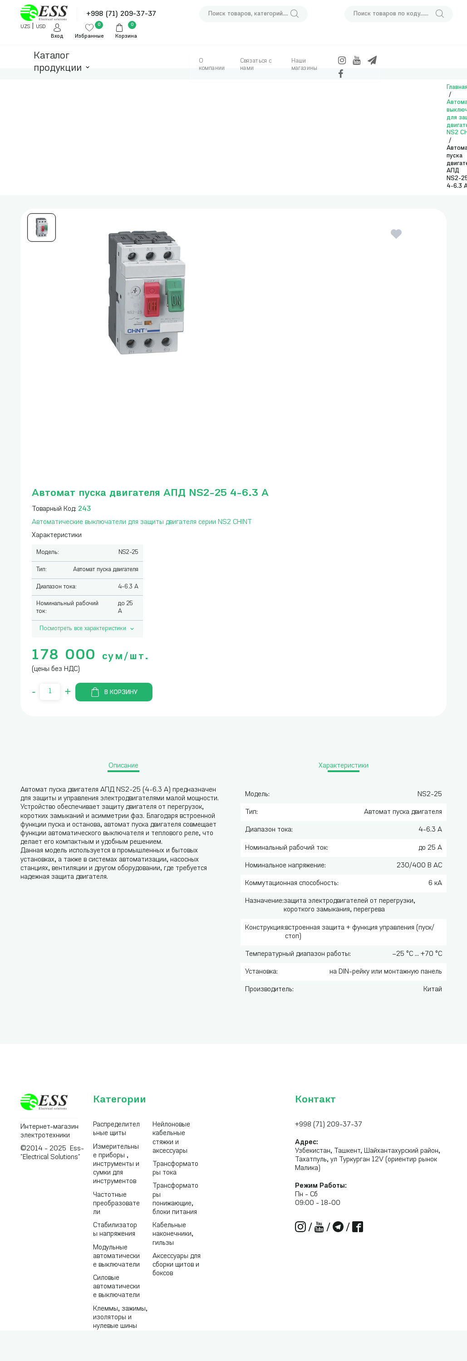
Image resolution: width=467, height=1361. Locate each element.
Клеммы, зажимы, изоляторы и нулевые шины (120, 1318)
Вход (57, 36)
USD (40, 26)
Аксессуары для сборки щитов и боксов (176, 1265)
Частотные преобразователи (116, 1204)
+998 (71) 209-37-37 (121, 14)
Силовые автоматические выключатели (116, 1287)
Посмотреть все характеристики (87, 628)
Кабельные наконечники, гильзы (172, 1234)
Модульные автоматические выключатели (116, 1256)
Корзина (126, 36)
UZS (25, 26)
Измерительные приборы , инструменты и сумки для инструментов (116, 1164)
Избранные (89, 36)
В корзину (114, 692)
